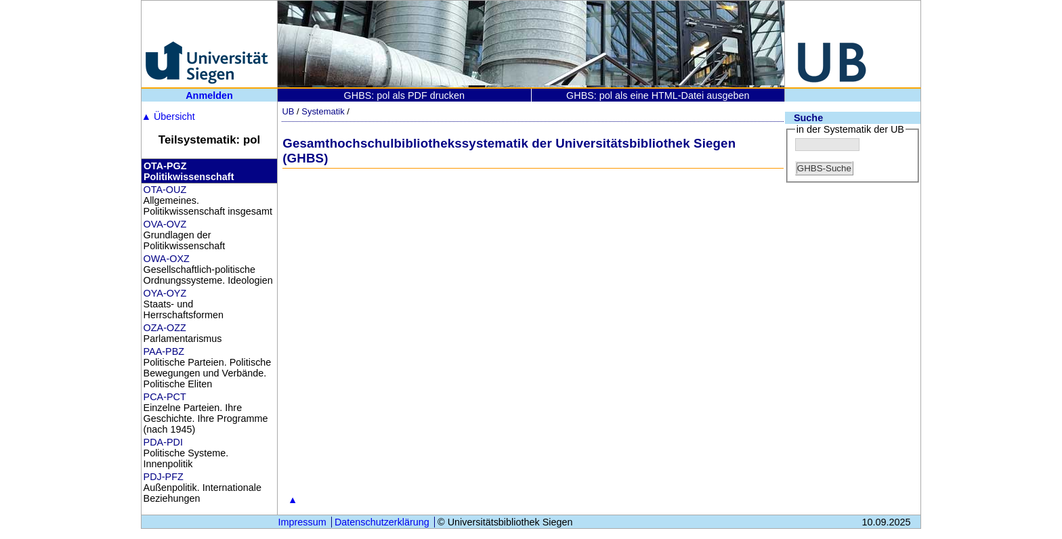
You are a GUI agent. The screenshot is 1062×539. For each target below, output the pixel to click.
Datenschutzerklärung (382, 522)
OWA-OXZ (167, 258)
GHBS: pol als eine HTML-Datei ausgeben (657, 95)
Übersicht (168, 116)
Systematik (322, 111)
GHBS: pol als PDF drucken (404, 95)
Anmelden (209, 95)
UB (288, 111)
